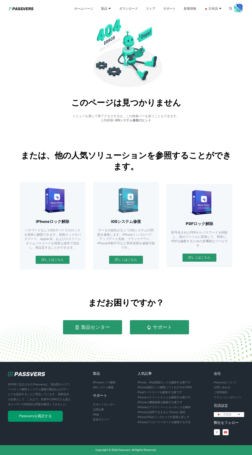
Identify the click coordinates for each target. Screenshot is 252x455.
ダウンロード (128, 8)
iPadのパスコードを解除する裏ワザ (160, 392)
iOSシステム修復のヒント (133, 120)
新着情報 (190, 8)
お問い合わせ (222, 387)
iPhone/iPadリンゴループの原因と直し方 (163, 417)
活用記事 (98, 409)
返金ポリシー (101, 419)
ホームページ (83, 8)
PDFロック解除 (199, 223)
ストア (150, 8)
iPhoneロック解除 (52, 221)
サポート (169, 8)
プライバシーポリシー (227, 397)
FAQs (96, 414)
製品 (106, 8)
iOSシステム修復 (126, 221)
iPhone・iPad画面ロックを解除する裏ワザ (164, 382)
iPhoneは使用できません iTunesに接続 (161, 412)
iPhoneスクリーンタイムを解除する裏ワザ (164, 397)
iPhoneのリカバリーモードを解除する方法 (164, 422)
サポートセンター (104, 404)
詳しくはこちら (53, 259)
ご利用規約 (221, 392)
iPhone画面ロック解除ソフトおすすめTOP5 (165, 387)
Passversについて (225, 382)
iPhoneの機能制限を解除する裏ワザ (160, 402)
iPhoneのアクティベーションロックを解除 (164, 407)
